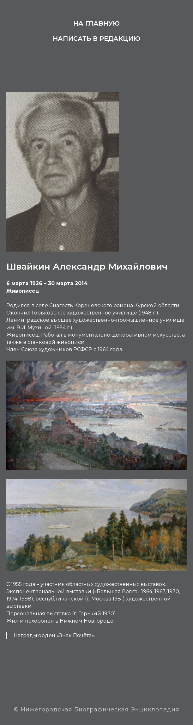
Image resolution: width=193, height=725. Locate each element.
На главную (96, 23)
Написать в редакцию (96, 38)
